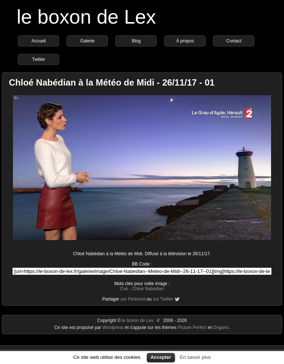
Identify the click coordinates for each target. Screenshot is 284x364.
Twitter (38, 59)
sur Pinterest (133, 299)
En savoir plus (195, 357)
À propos (185, 41)
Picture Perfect (192, 327)
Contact (233, 41)
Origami (221, 327)
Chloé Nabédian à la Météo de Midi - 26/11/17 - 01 (111, 82)
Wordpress (113, 327)
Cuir (124, 288)
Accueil (38, 41)
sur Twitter (163, 299)
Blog (136, 41)
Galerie (87, 41)
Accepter (161, 357)
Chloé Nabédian (148, 288)
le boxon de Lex (86, 17)
